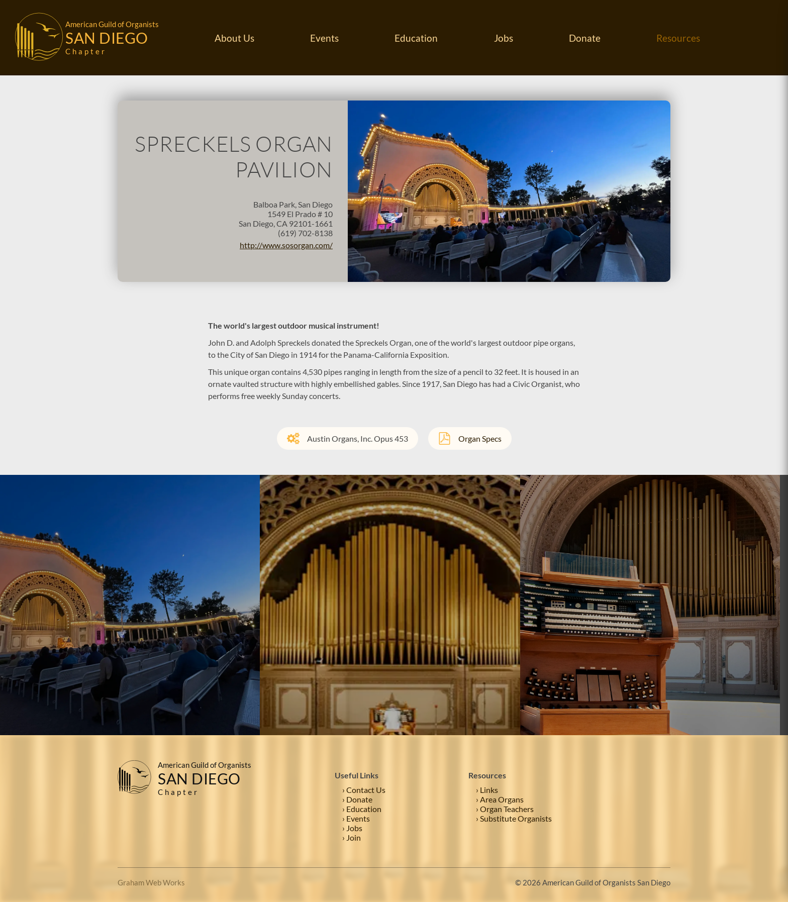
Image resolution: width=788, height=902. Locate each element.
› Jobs (352, 828)
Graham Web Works (151, 882)
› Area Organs (500, 799)
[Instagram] (662, 801)
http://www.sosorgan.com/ (286, 245)
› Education (361, 809)
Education (416, 38)
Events (324, 38)
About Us (234, 38)
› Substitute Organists (514, 818)
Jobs (503, 38)
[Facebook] (642, 801)
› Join (351, 837)
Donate (585, 38)
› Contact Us (363, 789)
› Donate (357, 799)
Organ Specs (470, 438)
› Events (356, 818)
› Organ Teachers (505, 809)
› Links (487, 789)
